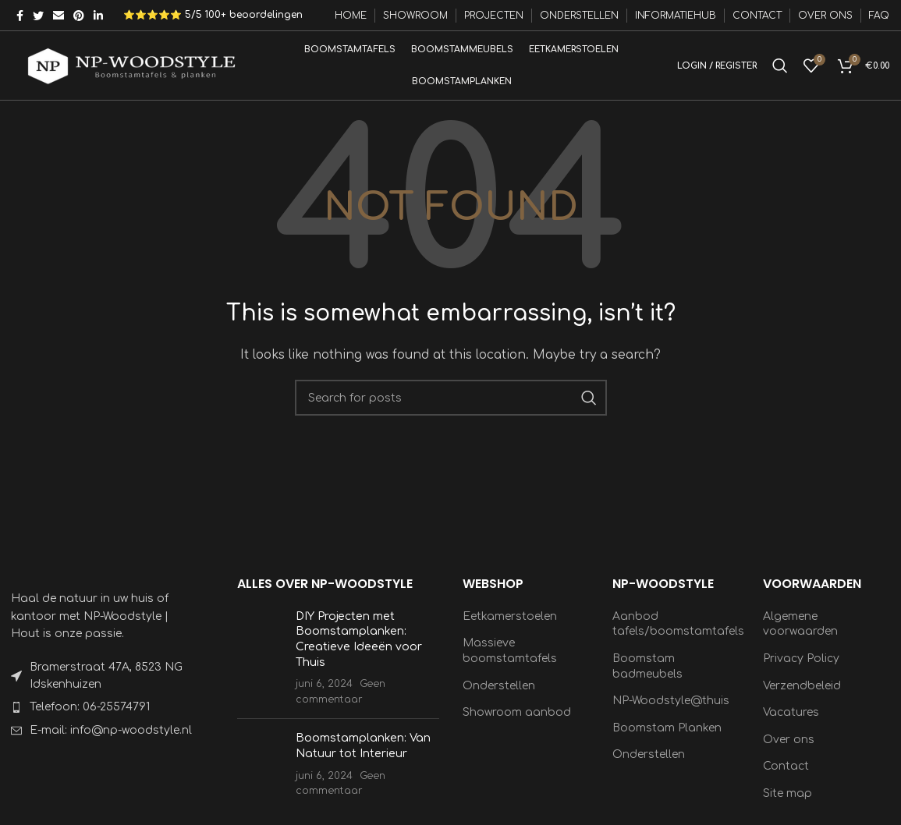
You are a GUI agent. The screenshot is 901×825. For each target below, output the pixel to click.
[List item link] (104, 717)
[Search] (780, 71)
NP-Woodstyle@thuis (670, 711)
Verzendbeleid (802, 695)
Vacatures (791, 722)
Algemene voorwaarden (800, 633)
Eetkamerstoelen (510, 626)
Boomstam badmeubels (647, 676)
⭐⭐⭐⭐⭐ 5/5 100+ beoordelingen (213, 15)
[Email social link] (58, 15)
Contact (786, 776)
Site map (787, 803)
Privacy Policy (801, 669)
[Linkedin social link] (98, 15)
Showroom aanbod (517, 722)
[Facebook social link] (20, 15)
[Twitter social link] (38, 15)
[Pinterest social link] (79, 15)
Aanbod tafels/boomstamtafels (678, 633)
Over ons (788, 749)
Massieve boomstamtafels (510, 661)
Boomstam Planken (667, 737)
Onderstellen (499, 695)
